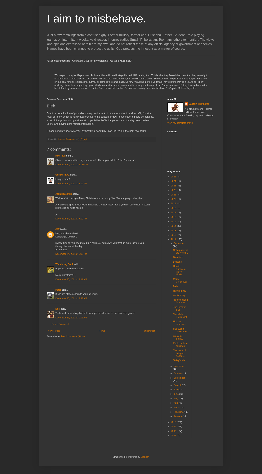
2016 (174, 217)
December (179, 243)
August (177, 385)
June (176, 394)
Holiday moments (179, 323)
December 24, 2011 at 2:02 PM (71, 183)
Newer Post (54, 331)
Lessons (177, 261)
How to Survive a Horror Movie (179, 270)
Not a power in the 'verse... (180, 251)
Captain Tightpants (199, 104)
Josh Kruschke (64, 194)
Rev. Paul (61, 155)
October (178, 373)
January (178, 416)
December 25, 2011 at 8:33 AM (71, 298)
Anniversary (179, 295)
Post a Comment (60, 324)
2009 (174, 426)
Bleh (175, 286)
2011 (174, 239)
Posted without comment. (180, 344)
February (178, 412)
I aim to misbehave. (96, 18)
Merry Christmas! (180, 280)
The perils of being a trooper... (179, 353)
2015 (174, 221)
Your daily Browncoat (180, 315)
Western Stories (178, 337)
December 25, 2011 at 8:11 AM (71, 279)
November (179, 366)
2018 (174, 208)
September (179, 378)
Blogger (145, 457)
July (176, 389)
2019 (174, 203)
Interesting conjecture (179, 330)
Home (102, 331)
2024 (174, 181)
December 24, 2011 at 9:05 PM (71, 254)
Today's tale (179, 360)
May (176, 398)
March (177, 407)
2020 (174, 199)
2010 (174, 422)
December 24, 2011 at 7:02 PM (71, 218)
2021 (174, 194)
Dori (58, 308)
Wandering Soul (64, 264)
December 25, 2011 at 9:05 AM (71, 317)
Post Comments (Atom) (73, 336)
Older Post (149, 331)
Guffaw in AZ (63, 174)
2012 (174, 235)
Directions (178, 257)
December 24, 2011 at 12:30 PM (72, 164)
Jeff (58, 229)
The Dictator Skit (179, 308)
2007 (174, 435)
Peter (58, 290)
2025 (174, 176)
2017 (174, 212)
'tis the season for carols (180, 301)
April (176, 403)
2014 (174, 226)
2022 (174, 190)
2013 (174, 230)
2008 (174, 431)
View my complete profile (180, 123)
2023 (174, 185)
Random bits (179, 290)
